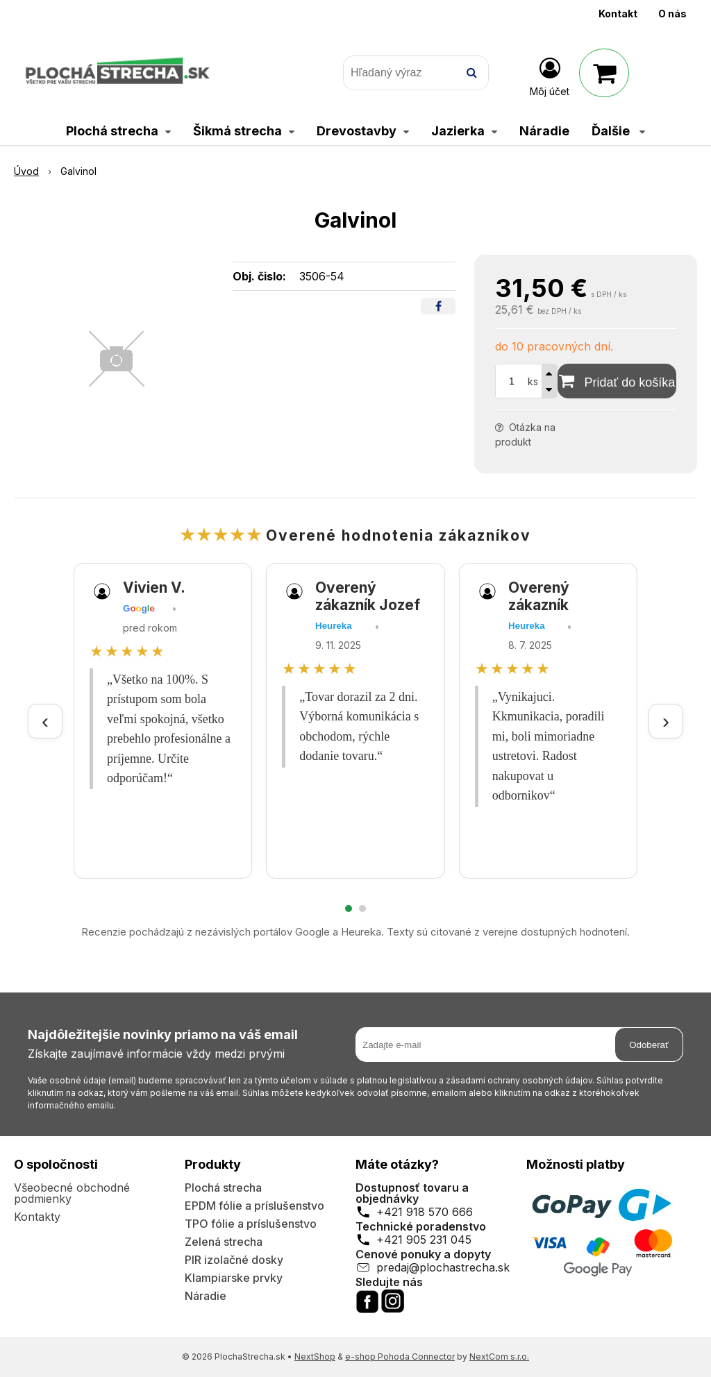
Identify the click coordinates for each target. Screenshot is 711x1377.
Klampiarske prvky (234, 1278)
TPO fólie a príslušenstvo (251, 1224)
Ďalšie (618, 131)
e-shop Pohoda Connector (400, 1356)
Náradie (205, 1296)
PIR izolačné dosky (234, 1260)
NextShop (314, 1356)
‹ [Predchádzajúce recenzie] (45, 720)
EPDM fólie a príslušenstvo (254, 1206)
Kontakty (37, 1217)
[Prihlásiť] (549, 76)
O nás (672, 13)
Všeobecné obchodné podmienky (72, 1193)
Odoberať (649, 1045)
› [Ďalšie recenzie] (665, 720)
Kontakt (618, 13)
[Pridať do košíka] (617, 381)
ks (533, 381)
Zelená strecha (223, 1242)
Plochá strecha (223, 1187)
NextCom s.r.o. (499, 1356)
